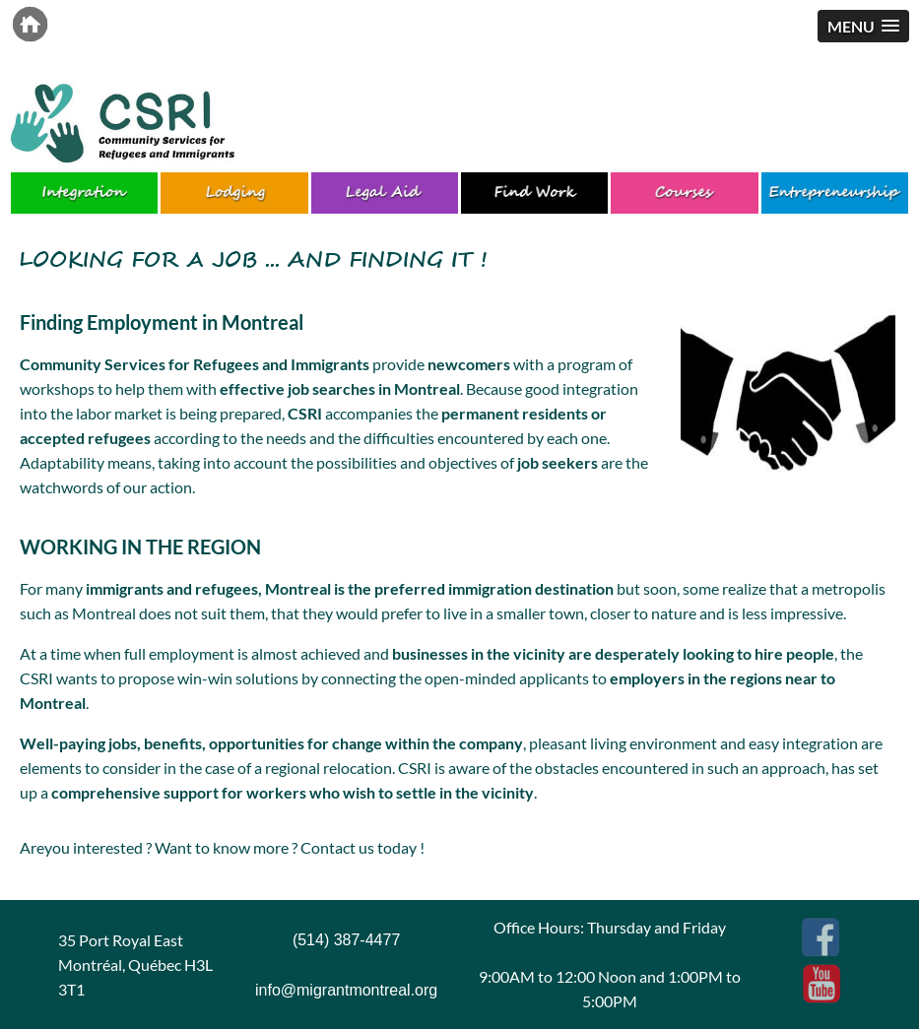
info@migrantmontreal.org (346, 990)
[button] (863, 26)
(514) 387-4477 (346, 940)
